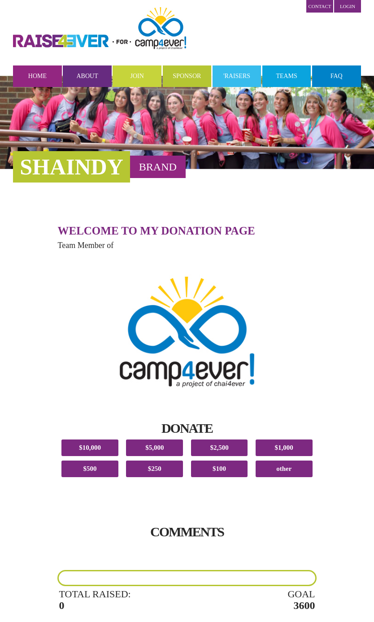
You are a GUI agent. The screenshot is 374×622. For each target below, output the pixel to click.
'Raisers (236, 76)
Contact (319, 6)
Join (137, 76)
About (87, 76)
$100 (219, 468)
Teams (286, 76)
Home (37, 76)
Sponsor (187, 76)
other (283, 468)
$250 (154, 468)
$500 (90, 468)
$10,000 (90, 447)
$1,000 (284, 447)
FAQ (337, 76)
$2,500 (219, 447)
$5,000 (154, 447)
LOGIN (347, 6)
